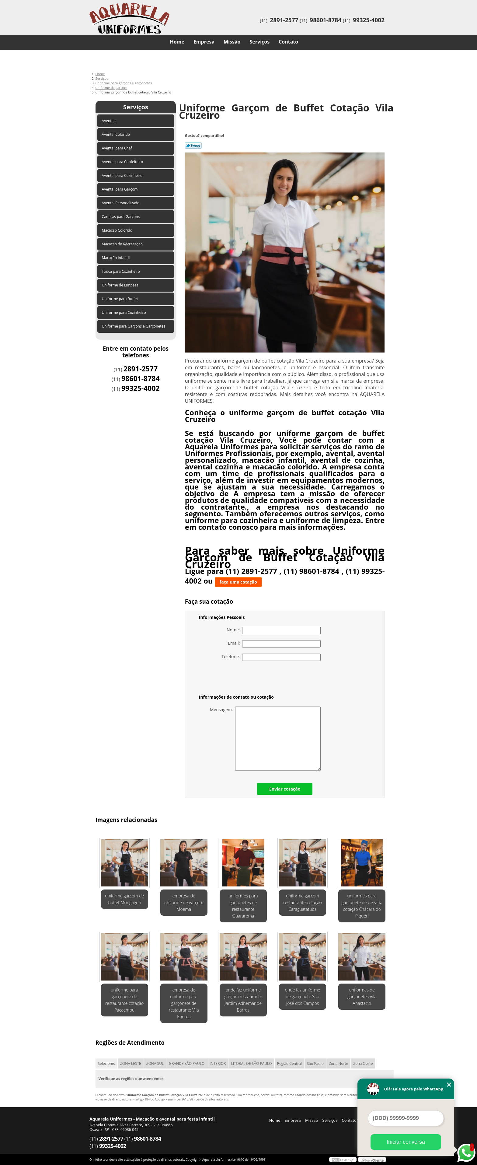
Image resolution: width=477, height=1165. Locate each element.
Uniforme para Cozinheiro (124, 312)
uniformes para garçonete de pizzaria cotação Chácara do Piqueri (361, 906)
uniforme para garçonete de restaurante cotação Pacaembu (124, 1000)
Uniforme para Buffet (120, 298)
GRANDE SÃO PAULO (186, 1063)
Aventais (109, 120)
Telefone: (271, 657)
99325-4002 (369, 20)
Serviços (260, 41)
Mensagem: (265, 739)
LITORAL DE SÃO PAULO (251, 1063)
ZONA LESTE (130, 1063)
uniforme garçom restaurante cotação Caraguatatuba (302, 902)
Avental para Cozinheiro (123, 175)
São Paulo (315, 1063)
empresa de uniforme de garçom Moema (183, 902)
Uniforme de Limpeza (120, 285)
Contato (288, 41)
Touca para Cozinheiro (121, 271)
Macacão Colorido (117, 230)
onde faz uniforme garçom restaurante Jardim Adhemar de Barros (243, 1000)
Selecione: (106, 1063)
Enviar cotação (284, 789)
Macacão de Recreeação (123, 244)
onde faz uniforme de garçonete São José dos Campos (302, 996)
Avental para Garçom (120, 189)
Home (177, 41)
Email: (274, 643)
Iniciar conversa (406, 1142)
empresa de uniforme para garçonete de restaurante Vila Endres (184, 1003)
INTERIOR (218, 1063)
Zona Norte (338, 1063)
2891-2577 (284, 20)
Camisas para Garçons (121, 216)
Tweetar (193, 145)
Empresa (203, 41)
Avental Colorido (116, 134)
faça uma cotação (238, 582)
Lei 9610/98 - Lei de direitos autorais (202, 1099)
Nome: (274, 630)
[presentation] (237, 679)
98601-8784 (325, 20)
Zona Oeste (363, 1063)
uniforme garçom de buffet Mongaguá (124, 899)
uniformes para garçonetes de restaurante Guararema (243, 906)
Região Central (289, 1063)
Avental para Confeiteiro (123, 161)
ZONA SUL (155, 1063)
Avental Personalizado (121, 202)
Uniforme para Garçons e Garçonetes (134, 326)
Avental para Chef (117, 148)
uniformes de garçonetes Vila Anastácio (361, 996)
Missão (232, 41)
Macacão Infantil (116, 257)
